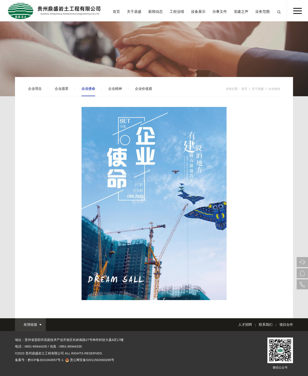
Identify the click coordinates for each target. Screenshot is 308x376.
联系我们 (265, 324)
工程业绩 (177, 12)
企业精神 (115, 88)
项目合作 (286, 324)
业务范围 (262, 12)
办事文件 (219, 12)
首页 (116, 12)
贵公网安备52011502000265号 (92, 360)
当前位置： (233, 88)
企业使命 (88, 88)
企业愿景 (61, 88)
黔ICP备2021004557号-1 (46, 360)
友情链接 (30, 324)
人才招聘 (245, 324)
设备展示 (198, 12)
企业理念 (35, 88)
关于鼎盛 (134, 12)
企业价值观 (143, 88)
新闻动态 (155, 12)
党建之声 (241, 12)
